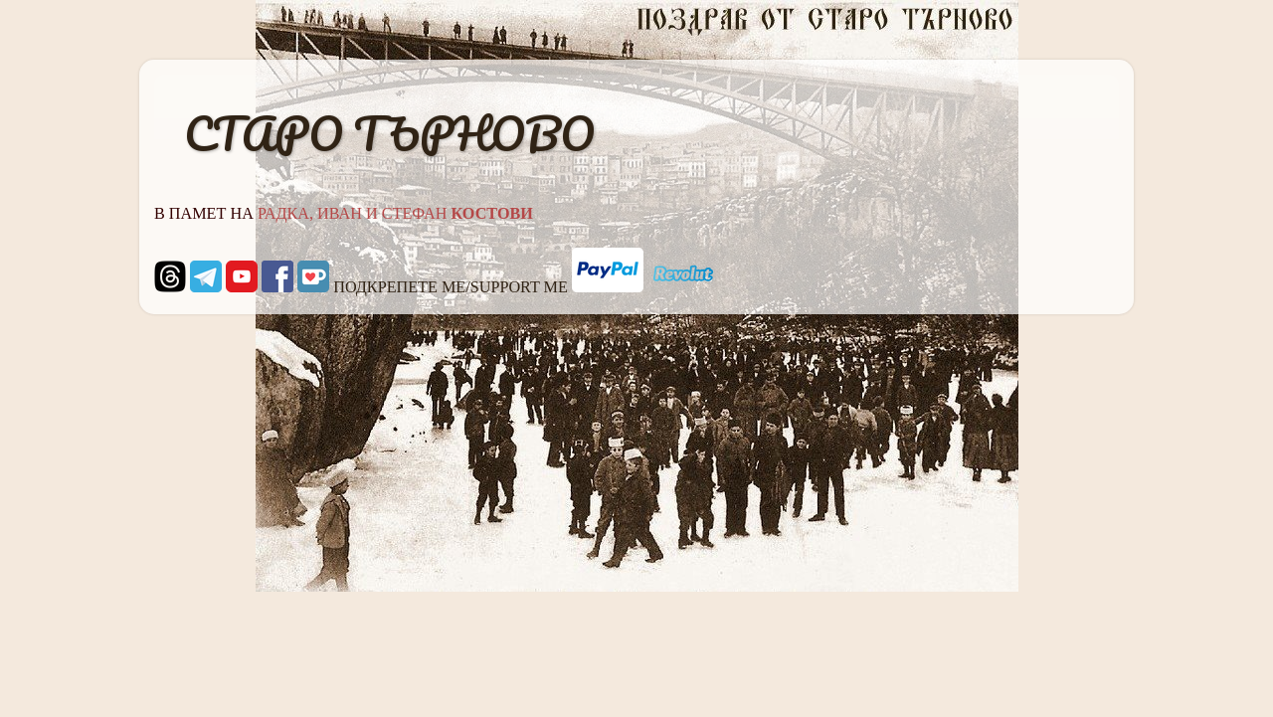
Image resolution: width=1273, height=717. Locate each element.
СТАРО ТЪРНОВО (389, 133)
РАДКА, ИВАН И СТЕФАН (395, 214)
